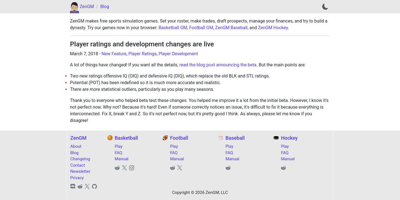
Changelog (80, 158)
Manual (122, 158)
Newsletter (80, 171)
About (75, 146)
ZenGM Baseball (231, 27)
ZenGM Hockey (273, 27)
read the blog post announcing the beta (218, 65)
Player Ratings (142, 53)
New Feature (114, 53)
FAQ (118, 152)
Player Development (178, 53)
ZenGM (87, 6)
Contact (77, 165)
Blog (104, 6)
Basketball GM (173, 27)
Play (118, 146)
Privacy (77, 177)
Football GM (201, 27)
